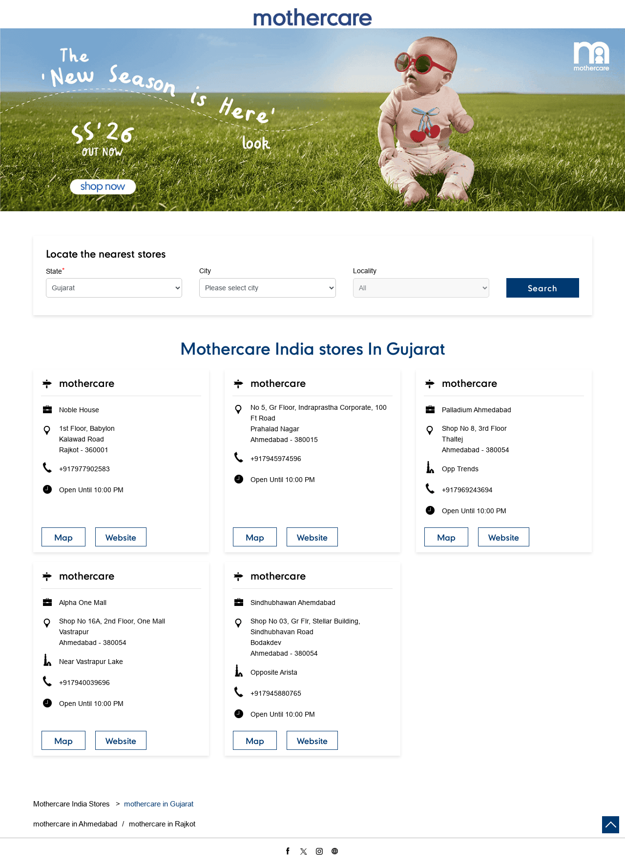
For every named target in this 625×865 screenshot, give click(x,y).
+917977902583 (84, 469)
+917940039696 (84, 682)
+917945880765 (275, 693)
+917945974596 (275, 459)
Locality (364, 271)
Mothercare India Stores (72, 804)
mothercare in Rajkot (162, 824)
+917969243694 (467, 490)
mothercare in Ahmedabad (75, 824)
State (55, 270)
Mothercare (86, 383)
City (205, 271)
